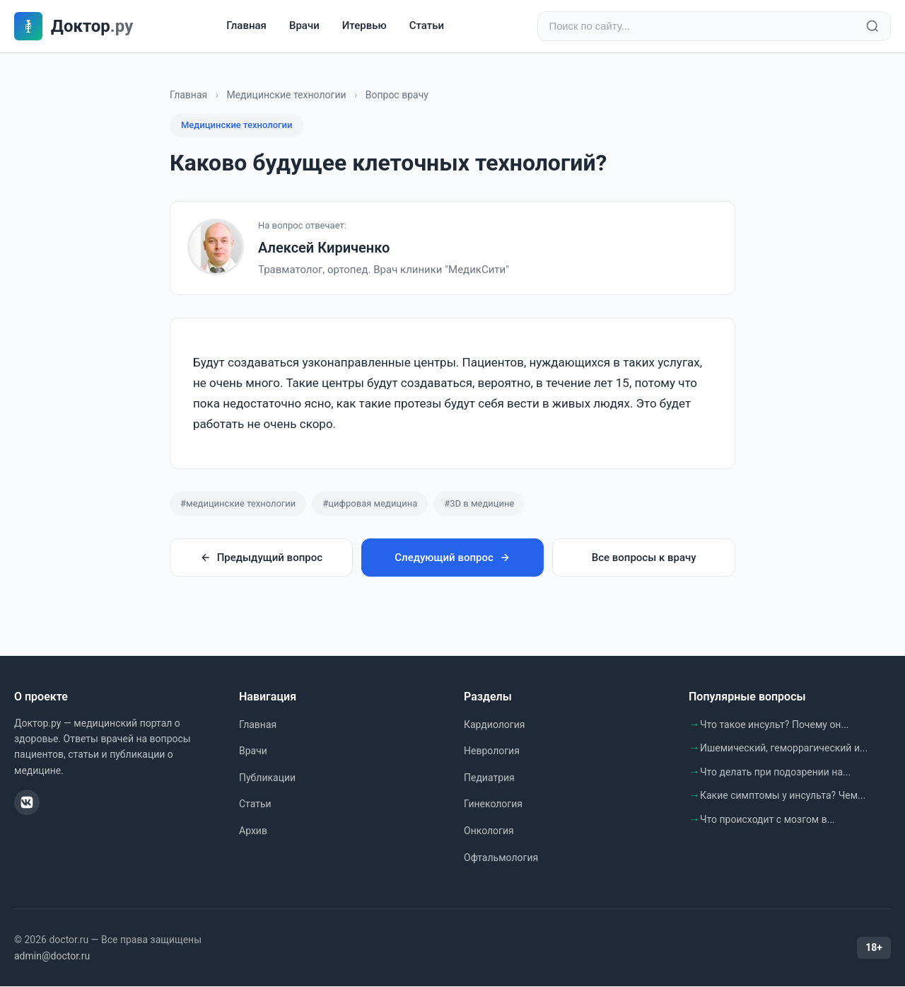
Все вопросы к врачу (644, 558)
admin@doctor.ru (52, 956)
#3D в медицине (479, 504)
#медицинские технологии (238, 504)
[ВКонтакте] (27, 803)
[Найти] (872, 27)
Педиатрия (489, 778)
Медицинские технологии (286, 95)
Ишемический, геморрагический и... (784, 748)
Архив (253, 831)
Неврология (492, 751)
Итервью (364, 26)
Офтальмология (501, 858)
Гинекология (493, 804)
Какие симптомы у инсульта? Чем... (782, 796)
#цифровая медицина (369, 504)
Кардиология (494, 725)
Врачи (304, 26)
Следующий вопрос (452, 558)
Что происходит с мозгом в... (767, 820)
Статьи (426, 26)
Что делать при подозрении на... (775, 772)
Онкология (489, 831)
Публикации (267, 778)
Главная (246, 26)
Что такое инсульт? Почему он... (774, 725)
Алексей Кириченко (324, 248)
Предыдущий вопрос (261, 558)
